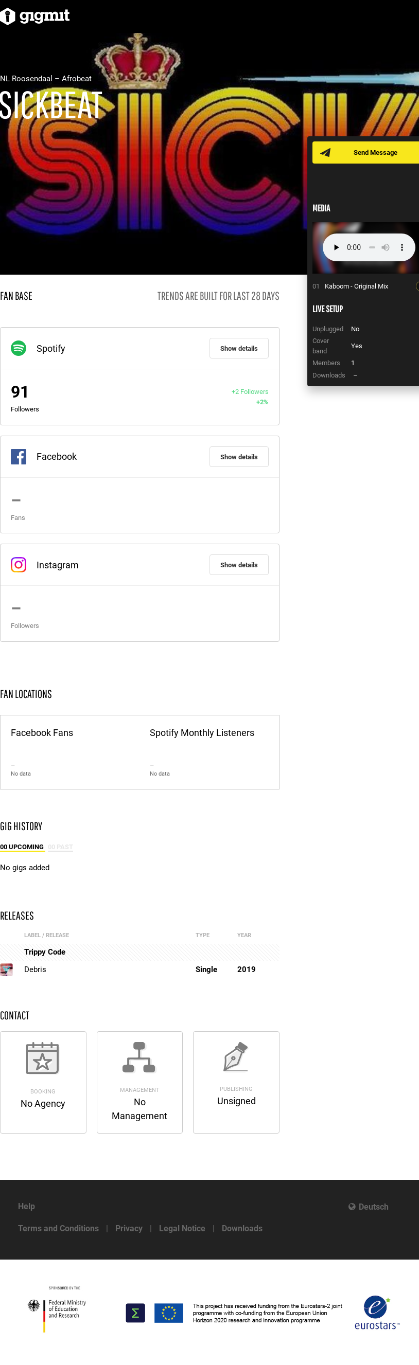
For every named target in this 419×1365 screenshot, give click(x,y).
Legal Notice (182, 1228)
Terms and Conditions (58, 1228)
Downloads (242, 1228)
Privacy (129, 1228)
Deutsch (374, 1207)
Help (26, 1206)
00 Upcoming (22, 847)
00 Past (60, 847)
